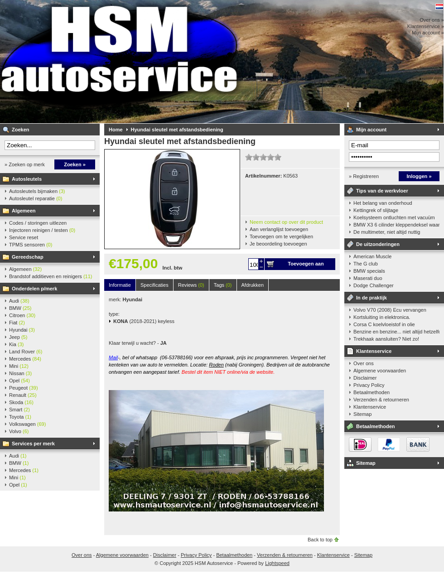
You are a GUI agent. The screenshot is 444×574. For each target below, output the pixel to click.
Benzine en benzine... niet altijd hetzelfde (396, 331)
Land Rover (25, 351)
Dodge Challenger (373, 285)
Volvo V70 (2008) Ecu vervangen (389, 310)
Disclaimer (364, 378)
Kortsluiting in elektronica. (381, 317)
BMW (20, 308)
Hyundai (22, 330)
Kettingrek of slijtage (375, 210)
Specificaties (154, 285)
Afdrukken (252, 285)
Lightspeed (277, 563)
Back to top (320, 539)
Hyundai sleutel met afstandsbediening (177, 129)
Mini (19, 366)
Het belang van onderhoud (382, 203)
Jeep (18, 337)
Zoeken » (75, 164)
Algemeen (24, 210)
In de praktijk (371, 297)
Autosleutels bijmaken (37, 191)
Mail (113, 357)
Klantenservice (373, 351)
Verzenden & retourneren (381, 399)
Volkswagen (27, 424)
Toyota (20, 417)
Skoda (21, 402)
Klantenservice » (425, 26)
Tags (223, 285)
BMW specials (369, 271)
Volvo (19, 431)
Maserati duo (367, 278)
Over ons (363, 363)
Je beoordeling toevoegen (278, 243)
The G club (365, 263)
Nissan (20, 373)
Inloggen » (419, 176)
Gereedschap (27, 257)
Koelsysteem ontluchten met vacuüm (394, 217)
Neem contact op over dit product (286, 222)
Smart (19, 409)
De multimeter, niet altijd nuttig (386, 232)
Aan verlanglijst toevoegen (279, 229)
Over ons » (432, 20)
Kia (16, 344)
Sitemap (362, 414)
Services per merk (33, 443)
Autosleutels (27, 179)
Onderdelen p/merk (34, 288)
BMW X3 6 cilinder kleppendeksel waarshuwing (396, 224)
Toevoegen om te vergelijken (281, 236)
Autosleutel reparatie (35, 198)
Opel (19, 380)
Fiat (17, 322)
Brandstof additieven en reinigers (50, 276)
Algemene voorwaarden (379, 370)
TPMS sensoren (30, 244)
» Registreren (364, 176)
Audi (19, 301)
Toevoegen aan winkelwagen (305, 265)
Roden (216, 364)
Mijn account (371, 129)
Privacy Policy (368, 385)
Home (116, 129)
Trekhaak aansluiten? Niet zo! (386, 339)
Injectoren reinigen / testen (42, 230)
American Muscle (372, 256)
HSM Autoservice (120, 61)
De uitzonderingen (378, 244)
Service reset (23, 237)
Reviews (191, 285)
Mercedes (25, 359)
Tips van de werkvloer (382, 190)
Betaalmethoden (371, 392)
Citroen (22, 315)
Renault (23, 395)
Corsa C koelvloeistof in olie (384, 324)
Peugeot (23, 388)
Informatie (120, 285)
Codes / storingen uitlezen (38, 223)
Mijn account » (428, 32)
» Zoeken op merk (25, 164)
